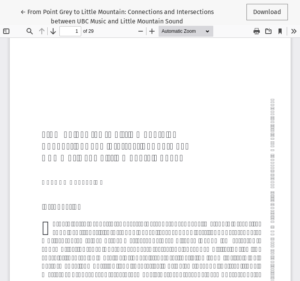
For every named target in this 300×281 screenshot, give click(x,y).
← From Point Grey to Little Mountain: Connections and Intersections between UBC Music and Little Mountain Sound (117, 16)
